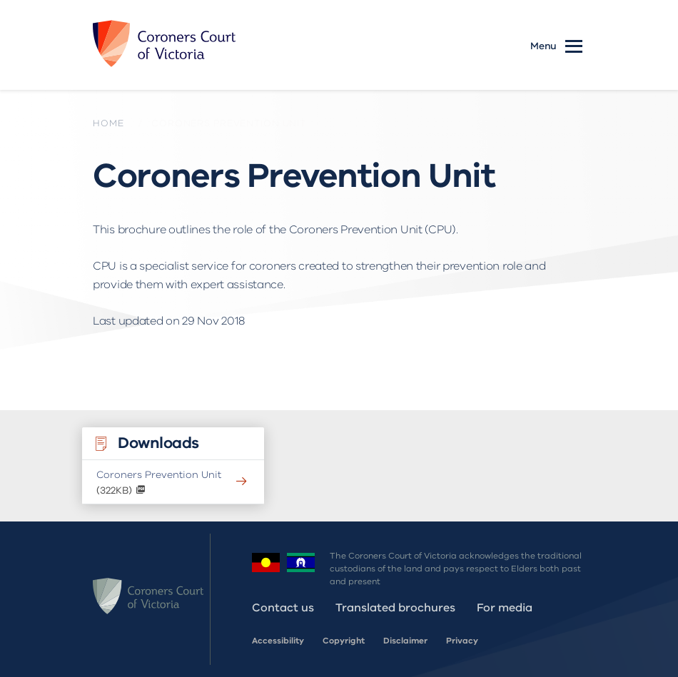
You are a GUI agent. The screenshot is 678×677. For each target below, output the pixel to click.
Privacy (462, 640)
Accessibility (278, 640)
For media (504, 608)
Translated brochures (395, 608)
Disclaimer (405, 640)
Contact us (283, 608)
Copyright (344, 640)
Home (108, 123)
